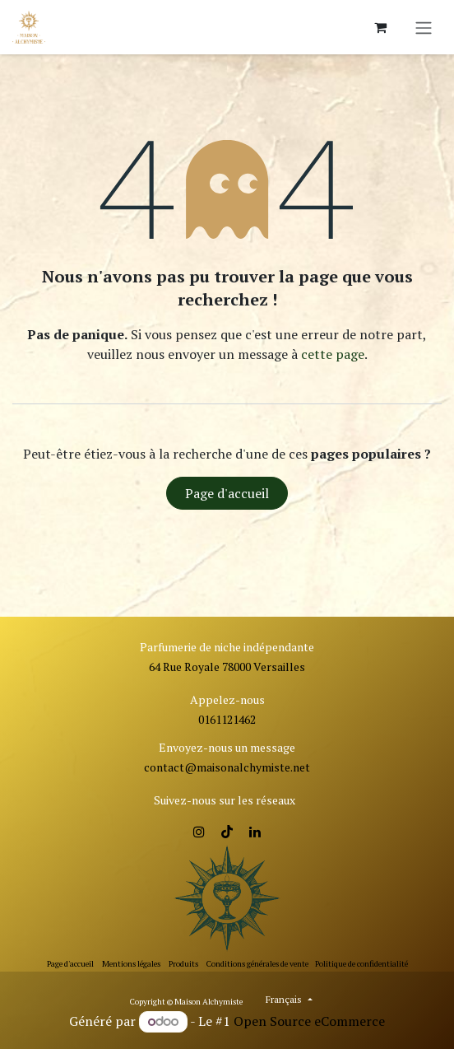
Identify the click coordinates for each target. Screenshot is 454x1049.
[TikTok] (227, 831)
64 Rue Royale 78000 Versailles (227, 666)
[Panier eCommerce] (380, 27)
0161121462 (227, 719)
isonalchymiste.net (261, 767)
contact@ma (178, 767)
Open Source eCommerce (309, 1021)
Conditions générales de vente (257, 963)
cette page (332, 354)
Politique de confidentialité (361, 963)
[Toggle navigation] (423, 27)
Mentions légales (131, 963)
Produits (183, 963)
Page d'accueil (227, 493)
